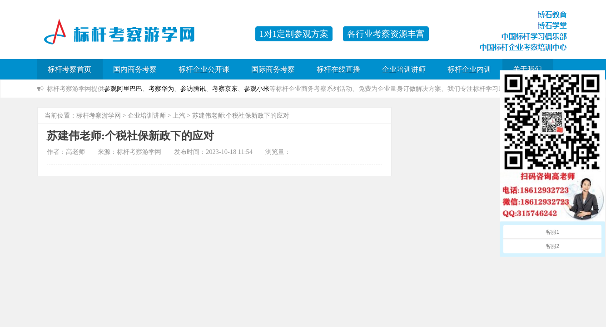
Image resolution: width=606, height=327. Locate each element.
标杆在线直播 (338, 69)
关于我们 (527, 69)
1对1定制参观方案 (293, 34)
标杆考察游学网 (98, 115)
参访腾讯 (193, 88)
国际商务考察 (273, 69)
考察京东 (225, 88)
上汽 (179, 115)
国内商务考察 (135, 69)
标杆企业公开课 (204, 69)
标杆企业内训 (469, 69)
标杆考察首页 (69, 69)
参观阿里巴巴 (123, 88)
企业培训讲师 (404, 69)
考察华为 (161, 88)
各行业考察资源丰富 (386, 34)
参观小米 (256, 88)
